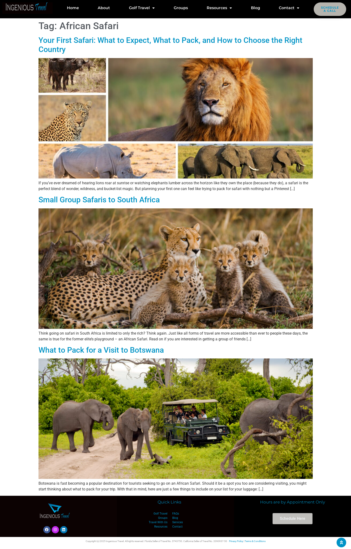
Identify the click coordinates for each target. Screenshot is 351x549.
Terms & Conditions (255, 541)
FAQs (175, 513)
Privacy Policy (236, 541)
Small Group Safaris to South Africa (99, 199)
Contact (289, 8)
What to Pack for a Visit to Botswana (101, 350)
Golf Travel (142, 8)
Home (73, 8)
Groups (181, 8)
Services (177, 522)
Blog (255, 8)
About (104, 8)
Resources (219, 8)
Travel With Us (158, 522)
